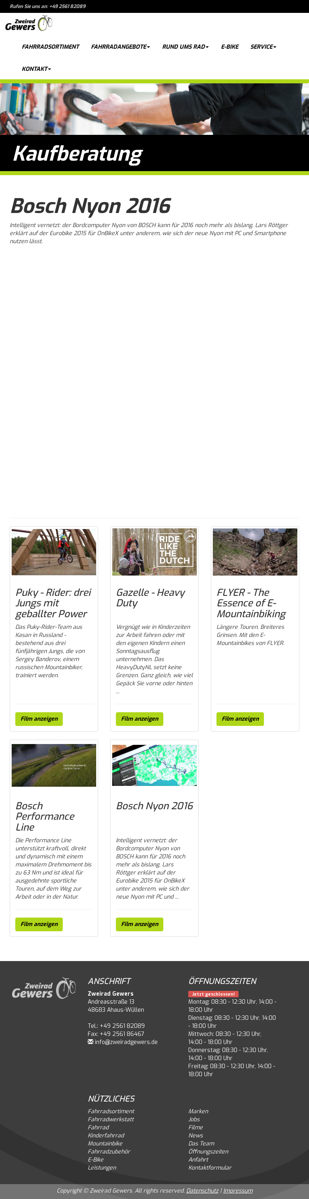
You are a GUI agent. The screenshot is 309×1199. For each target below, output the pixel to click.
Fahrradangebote (120, 47)
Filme (195, 1127)
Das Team (201, 1143)
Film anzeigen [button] (39, 719)
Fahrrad (98, 1127)
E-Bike (229, 47)
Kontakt (36, 69)
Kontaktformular (209, 1168)
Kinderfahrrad (106, 1135)
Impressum (238, 1191)
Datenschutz (202, 1191)
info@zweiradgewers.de (126, 1042)
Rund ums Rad (185, 47)
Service (263, 47)
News (195, 1135)
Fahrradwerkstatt (111, 1119)
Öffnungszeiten (208, 1152)
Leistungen (102, 1168)
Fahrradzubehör (109, 1152)
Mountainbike (105, 1143)
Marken (198, 1111)
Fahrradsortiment (50, 47)
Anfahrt (198, 1160)
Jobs (194, 1119)
